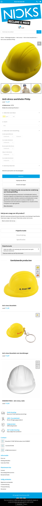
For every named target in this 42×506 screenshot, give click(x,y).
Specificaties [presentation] (21, 239)
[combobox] (19, 32)
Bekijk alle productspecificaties (10, 108)
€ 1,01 (5, 308)
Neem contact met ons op (8, 221)
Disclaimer (3, 489)
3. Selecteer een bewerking (10, 131)
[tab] (21, 230)
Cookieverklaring (5, 484)
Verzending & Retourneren (7, 472)
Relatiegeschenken (10, 37)
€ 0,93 (5, 403)
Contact (3, 470)
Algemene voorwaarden (7, 482)
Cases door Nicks (5, 463)
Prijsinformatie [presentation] (21, 231)
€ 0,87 (5, 356)
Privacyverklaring (5, 486)
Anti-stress (19, 37)
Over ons (3, 458)
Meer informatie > (8, 206)
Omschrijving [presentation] (21, 235)
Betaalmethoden (5, 474)
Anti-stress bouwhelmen (30, 37)
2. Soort (4, 122)
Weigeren (25, 504)
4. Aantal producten (8, 166)
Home (2, 37)
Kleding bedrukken (5, 460)
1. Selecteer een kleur (9, 113)
